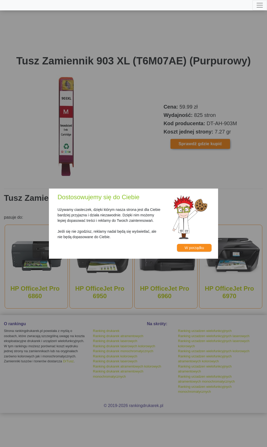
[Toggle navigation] (259, 5)
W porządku (194, 248)
